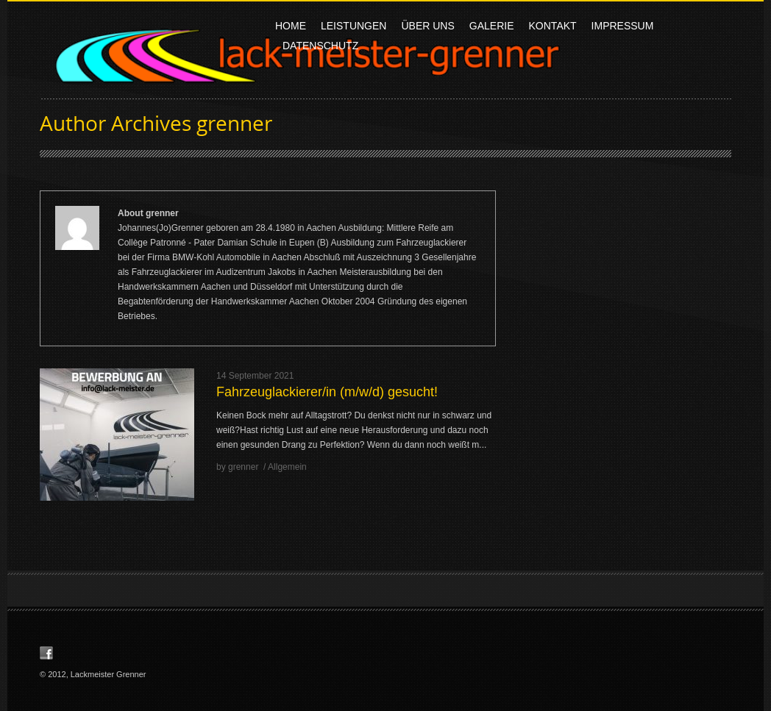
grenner (234, 123)
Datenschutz (320, 45)
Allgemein (287, 467)
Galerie (491, 28)
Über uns (427, 28)
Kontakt (553, 26)
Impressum (622, 26)
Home (290, 26)
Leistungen (353, 26)
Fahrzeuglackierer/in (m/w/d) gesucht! (327, 392)
